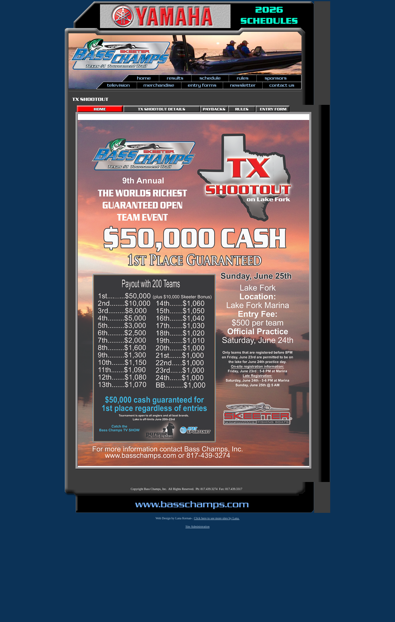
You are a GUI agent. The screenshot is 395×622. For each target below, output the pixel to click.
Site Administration (197, 526)
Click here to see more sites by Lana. (216, 518)
